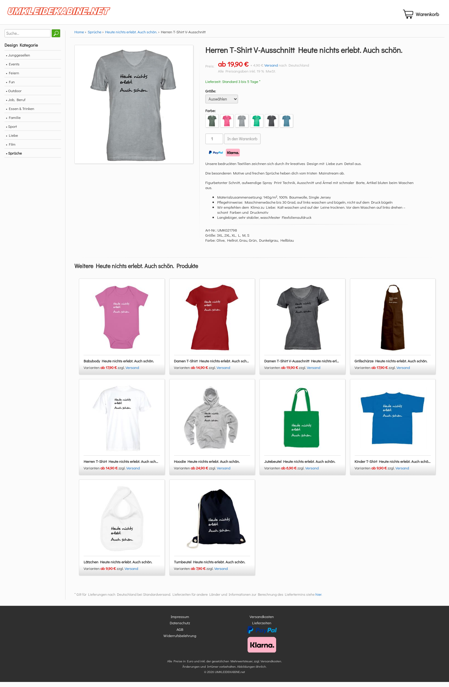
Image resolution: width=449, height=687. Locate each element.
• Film (10, 149)
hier (318, 599)
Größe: (210, 95)
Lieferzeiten (261, 627)
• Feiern (12, 77)
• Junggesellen (18, 59)
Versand (271, 70)
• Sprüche (14, 158)
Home (79, 36)
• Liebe (12, 140)
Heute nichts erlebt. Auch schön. (131, 36)
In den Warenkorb (242, 144)
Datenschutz (180, 627)
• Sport (11, 131)
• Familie (13, 122)
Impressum (180, 621)
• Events (12, 68)
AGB (179, 633)
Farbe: (210, 115)
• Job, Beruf (15, 104)
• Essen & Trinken (20, 113)
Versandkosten (262, 621)
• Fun (10, 86)
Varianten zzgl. (105, 372)
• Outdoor (13, 95)
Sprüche (94, 36)
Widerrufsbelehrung (179, 640)
